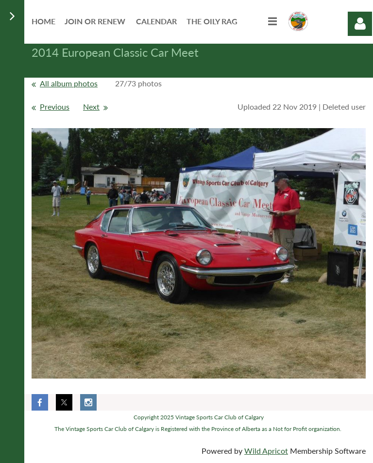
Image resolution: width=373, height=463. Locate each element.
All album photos (69, 83)
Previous (54, 106)
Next (91, 106)
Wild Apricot (266, 450)
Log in (360, 24)
